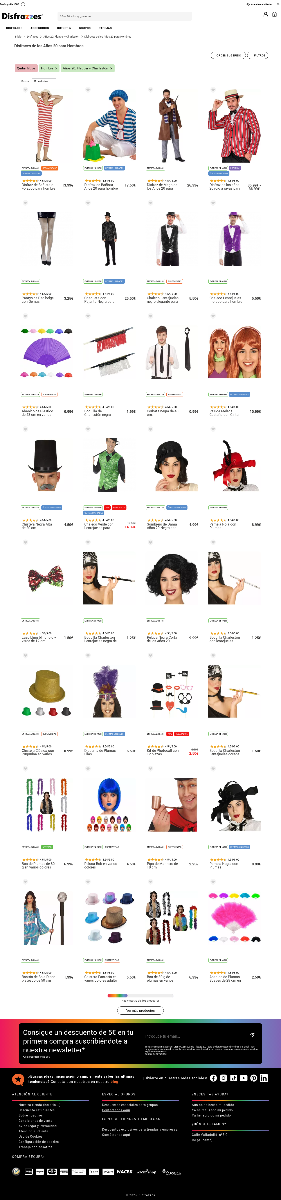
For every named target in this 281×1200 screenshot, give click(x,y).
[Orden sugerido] (228, 55)
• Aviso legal (26, 1126)
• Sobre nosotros (29, 1115)
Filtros (259, 55)
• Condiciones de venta (34, 1120)
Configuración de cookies (39, 1142)
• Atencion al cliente (32, 1131)
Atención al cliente (259, 4)
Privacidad (48, 1126)
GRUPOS (85, 28)
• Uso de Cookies (29, 1136)
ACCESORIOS (40, 28)
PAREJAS (105, 28)
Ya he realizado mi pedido (212, 1110)
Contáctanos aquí (116, 1110)
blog (114, 1081)
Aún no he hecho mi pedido (213, 1105)
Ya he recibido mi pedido (211, 1115)
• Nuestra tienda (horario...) (38, 1105)
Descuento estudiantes (37, 1110)
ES (278, 4)
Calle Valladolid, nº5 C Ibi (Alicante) (210, 1137)
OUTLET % (64, 28)
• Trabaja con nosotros (34, 1147)
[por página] (44, 81)
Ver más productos (140, 1010)
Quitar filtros (26, 68)
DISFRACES (14, 28)
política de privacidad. (156, 1054)
